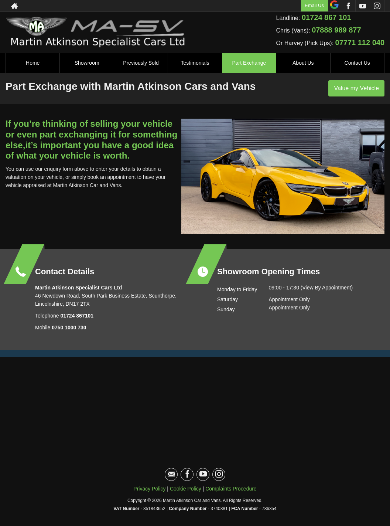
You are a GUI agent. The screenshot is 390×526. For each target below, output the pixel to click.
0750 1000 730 (69, 327)
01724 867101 (76, 316)
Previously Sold (141, 63)
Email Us (314, 5)
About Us (303, 63)
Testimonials (195, 63)
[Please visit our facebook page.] (348, 6)
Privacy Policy (149, 489)
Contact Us (357, 63)
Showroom (87, 63)
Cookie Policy (185, 489)
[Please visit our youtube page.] (362, 6)
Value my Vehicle (356, 88)
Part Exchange (249, 63)
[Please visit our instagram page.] (377, 6)
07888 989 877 (336, 30)
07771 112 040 (359, 42)
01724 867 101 (326, 17)
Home (33, 63)
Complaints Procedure (231, 489)
